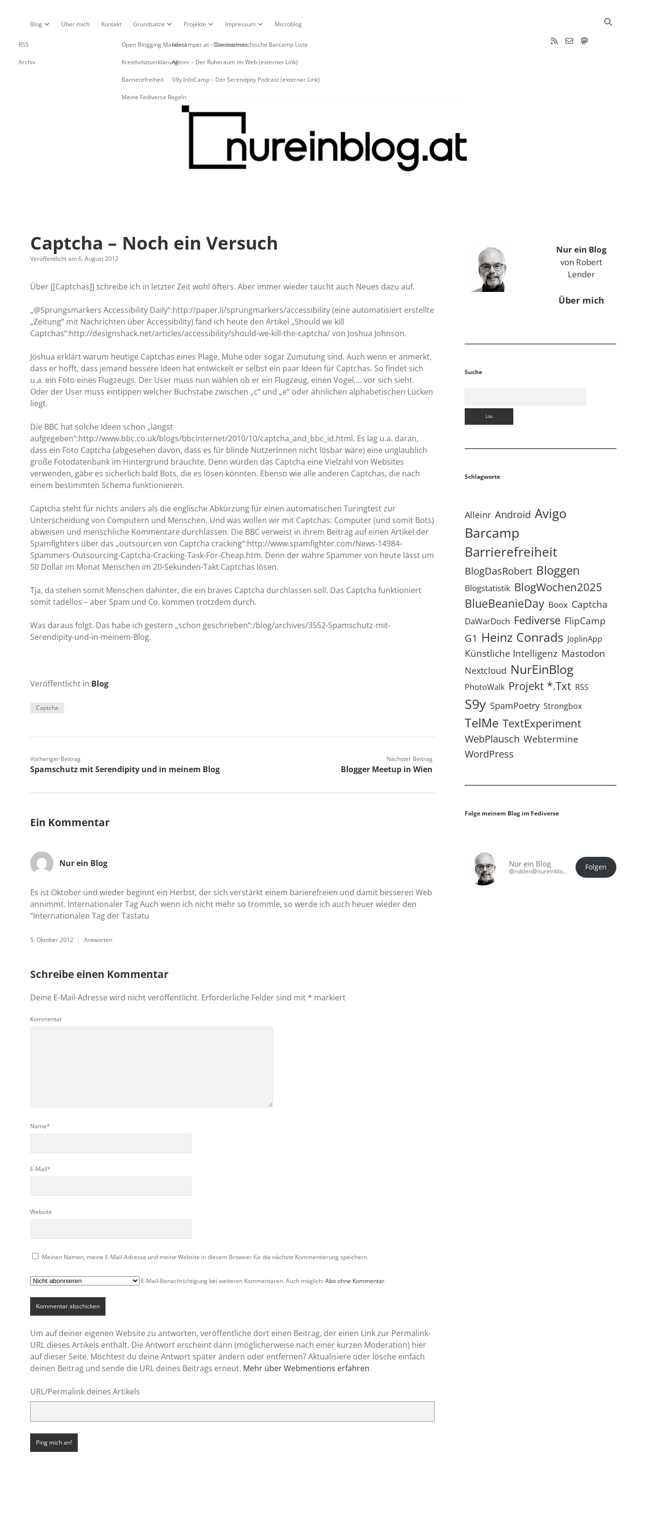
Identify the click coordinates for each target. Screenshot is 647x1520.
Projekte (195, 24)
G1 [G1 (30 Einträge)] (471, 607)
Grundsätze (149, 24)
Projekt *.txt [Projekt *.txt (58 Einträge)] (539, 655)
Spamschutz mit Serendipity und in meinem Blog (125, 738)
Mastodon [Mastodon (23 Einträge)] (583, 622)
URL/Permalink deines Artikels (85, 1360)
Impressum (240, 24)
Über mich (75, 24)
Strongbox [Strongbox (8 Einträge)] (562, 675)
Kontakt (111, 24)
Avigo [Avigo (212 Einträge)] (551, 482)
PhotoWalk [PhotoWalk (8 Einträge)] (485, 656)
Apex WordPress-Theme (293, 1509)
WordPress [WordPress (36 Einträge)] (489, 722)
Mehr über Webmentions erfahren (306, 1337)
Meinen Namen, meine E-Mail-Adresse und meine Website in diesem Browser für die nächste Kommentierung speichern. (205, 1226)
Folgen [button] (596, 836)
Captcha (47, 676)
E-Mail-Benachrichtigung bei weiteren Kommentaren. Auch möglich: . (208, 1249)
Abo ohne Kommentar (355, 1250)
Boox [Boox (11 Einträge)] (558, 573)
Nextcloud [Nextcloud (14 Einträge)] (486, 639)
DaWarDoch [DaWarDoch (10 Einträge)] (487, 590)
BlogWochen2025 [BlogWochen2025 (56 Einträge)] (558, 556)
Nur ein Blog (83, 832)
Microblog (288, 24)
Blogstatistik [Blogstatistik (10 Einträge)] (487, 556)
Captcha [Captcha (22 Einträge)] (590, 573)
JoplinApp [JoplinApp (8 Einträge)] (584, 607)
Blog (36, 24)
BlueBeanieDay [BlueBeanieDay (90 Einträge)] (504, 572)
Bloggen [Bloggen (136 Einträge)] (558, 539)
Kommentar (46, 988)
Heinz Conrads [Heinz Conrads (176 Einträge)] (522, 605)
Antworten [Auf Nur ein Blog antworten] (98, 909)
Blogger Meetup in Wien (387, 738)
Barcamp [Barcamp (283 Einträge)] (492, 501)
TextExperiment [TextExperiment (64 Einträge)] (542, 692)
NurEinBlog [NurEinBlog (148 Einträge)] (542, 638)
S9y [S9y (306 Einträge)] (475, 673)
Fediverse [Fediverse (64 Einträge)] (537, 588)
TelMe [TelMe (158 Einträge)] (482, 692)
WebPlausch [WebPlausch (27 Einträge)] (492, 707)
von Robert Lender (581, 231)
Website (41, 1180)
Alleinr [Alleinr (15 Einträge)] (478, 483)
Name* (40, 1095)
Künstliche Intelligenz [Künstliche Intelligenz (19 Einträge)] (511, 622)
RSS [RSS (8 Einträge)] (582, 656)
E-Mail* (40, 1138)
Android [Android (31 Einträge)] (513, 483)
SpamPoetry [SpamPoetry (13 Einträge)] (515, 674)
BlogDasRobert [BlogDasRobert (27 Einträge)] (498, 539)
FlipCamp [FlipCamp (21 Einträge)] (585, 589)
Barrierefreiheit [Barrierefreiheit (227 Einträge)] (511, 520)
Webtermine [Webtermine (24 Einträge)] (551, 707)
